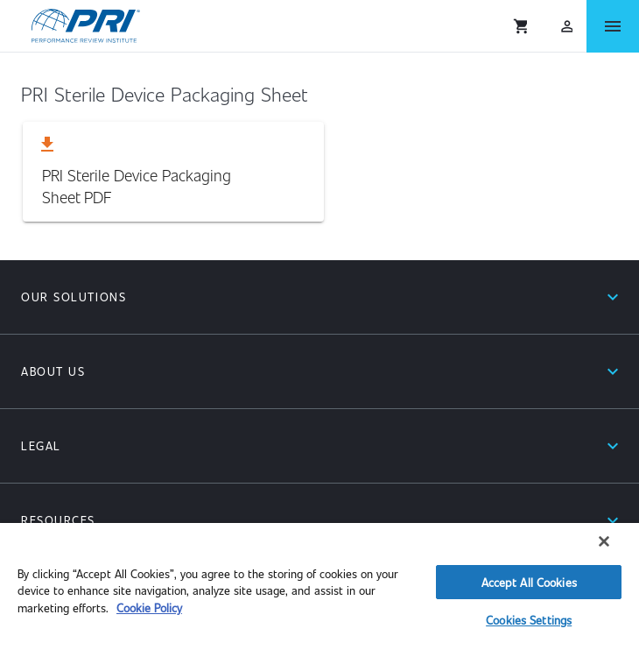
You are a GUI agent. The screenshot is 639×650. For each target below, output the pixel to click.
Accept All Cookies (529, 582)
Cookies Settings (529, 619)
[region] (319, 586)
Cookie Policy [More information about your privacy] (149, 607)
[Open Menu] (612, 26)
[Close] (604, 541)
